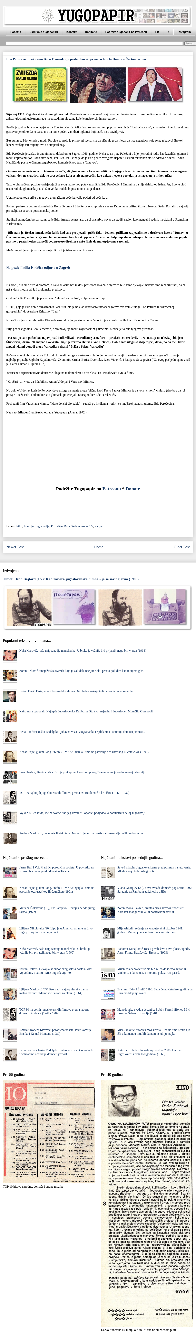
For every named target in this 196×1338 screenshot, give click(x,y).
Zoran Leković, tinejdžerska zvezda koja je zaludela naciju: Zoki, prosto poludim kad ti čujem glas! (81, 670)
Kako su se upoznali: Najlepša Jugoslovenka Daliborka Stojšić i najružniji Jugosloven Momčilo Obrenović (86, 711)
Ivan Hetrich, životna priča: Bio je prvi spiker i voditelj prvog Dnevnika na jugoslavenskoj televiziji (81, 772)
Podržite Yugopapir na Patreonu (126, 32)
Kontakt (71, 32)
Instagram (184, 32)
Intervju (29, 526)
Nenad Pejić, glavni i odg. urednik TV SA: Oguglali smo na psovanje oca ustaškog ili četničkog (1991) (84, 752)
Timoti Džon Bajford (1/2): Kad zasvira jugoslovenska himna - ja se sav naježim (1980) (71, 579)
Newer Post (15, 547)
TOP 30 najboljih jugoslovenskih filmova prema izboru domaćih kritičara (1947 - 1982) (74, 792)
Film (19, 526)
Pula (67, 526)
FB (157, 32)
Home (98, 547)
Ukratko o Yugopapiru (43, 32)
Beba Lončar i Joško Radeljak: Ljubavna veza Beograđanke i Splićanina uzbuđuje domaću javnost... (82, 731)
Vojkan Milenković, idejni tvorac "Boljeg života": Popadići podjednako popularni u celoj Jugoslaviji (82, 813)
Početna (15, 32)
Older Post (182, 547)
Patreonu (112, 488)
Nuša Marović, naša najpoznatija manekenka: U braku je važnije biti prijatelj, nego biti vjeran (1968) (82, 650)
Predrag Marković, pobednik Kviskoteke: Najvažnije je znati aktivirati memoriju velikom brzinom (81, 833)
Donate (133, 488)
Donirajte (91, 32)
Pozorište (57, 526)
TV (91, 526)
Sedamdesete (79, 526)
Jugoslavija (42, 526)
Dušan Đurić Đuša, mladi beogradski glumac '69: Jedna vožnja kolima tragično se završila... (77, 691)
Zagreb (99, 526)
